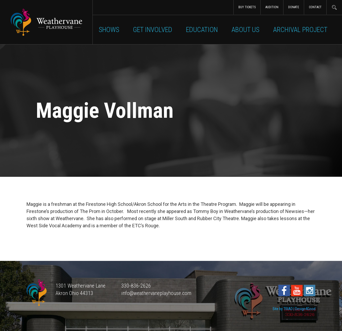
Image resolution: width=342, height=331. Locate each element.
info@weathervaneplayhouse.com (156, 293)
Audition (271, 7)
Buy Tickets (247, 7)
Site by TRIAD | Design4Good (294, 309)
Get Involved (152, 30)
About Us (245, 30)
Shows (109, 30)
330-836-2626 (136, 286)
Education (202, 30)
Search (334, 7)
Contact (315, 7)
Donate (293, 7)
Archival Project (300, 30)
